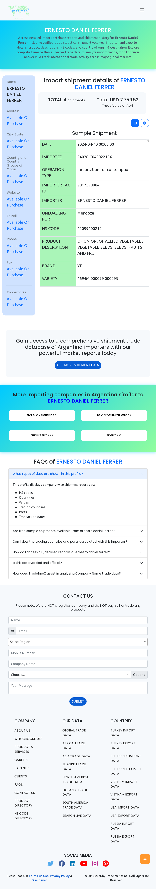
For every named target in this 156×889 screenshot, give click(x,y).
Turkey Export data (122, 745)
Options (139, 674)
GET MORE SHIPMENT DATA (78, 365)
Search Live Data (76, 816)
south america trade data (75, 805)
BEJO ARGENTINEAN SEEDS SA (114, 415)
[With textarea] (78, 688)
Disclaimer (39, 880)
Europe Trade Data (74, 766)
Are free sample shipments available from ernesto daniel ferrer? (64, 531)
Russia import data (122, 826)
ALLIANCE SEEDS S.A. (42, 435)
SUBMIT (78, 701)
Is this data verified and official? (37, 562)
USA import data (124, 807)
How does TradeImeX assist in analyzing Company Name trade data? (67, 573)
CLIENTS (20, 776)
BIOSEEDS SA (114, 435)
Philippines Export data (125, 771)
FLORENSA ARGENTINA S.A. (42, 415)
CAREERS (21, 760)
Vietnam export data (124, 797)
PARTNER (21, 768)
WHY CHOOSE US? (28, 738)
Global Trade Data (74, 732)
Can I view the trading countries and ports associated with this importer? (70, 541)
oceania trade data (75, 792)
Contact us (24, 792)
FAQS (18, 784)
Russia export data (122, 839)
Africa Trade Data (73, 745)
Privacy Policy (60, 876)
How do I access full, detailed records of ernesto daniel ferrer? (61, 552)
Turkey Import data (122, 732)
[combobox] (78, 642)
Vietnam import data (123, 784)
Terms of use (39, 876)
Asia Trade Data (76, 756)
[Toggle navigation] (142, 10)
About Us (22, 730)
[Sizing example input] (78, 620)
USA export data (124, 816)
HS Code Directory (23, 816)
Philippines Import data (125, 758)
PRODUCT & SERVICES (23, 749)
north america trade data (75, 779)
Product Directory (23, 803)
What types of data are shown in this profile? (48, 473)
